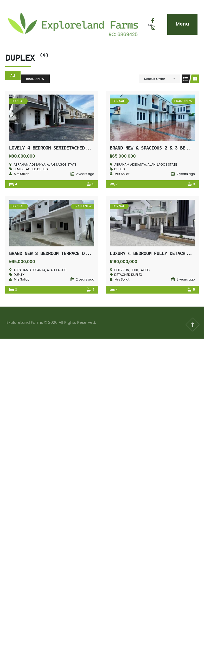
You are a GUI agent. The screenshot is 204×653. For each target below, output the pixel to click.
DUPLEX (119, 169)
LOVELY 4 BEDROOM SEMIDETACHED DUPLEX (56, 148)
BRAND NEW (35, 79)
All (12, 75)
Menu (182, 24)
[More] (147, 24)
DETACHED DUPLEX (128, 274)
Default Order (154, 79)
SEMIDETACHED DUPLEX (31, 169)
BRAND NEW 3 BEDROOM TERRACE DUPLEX (53, 253)
